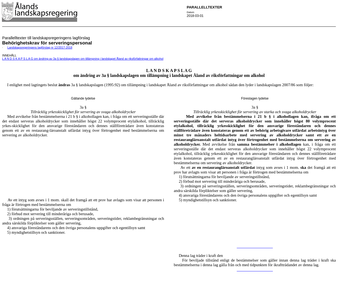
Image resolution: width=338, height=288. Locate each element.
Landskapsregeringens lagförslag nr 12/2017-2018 (39, 47)
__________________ (255, 246)
